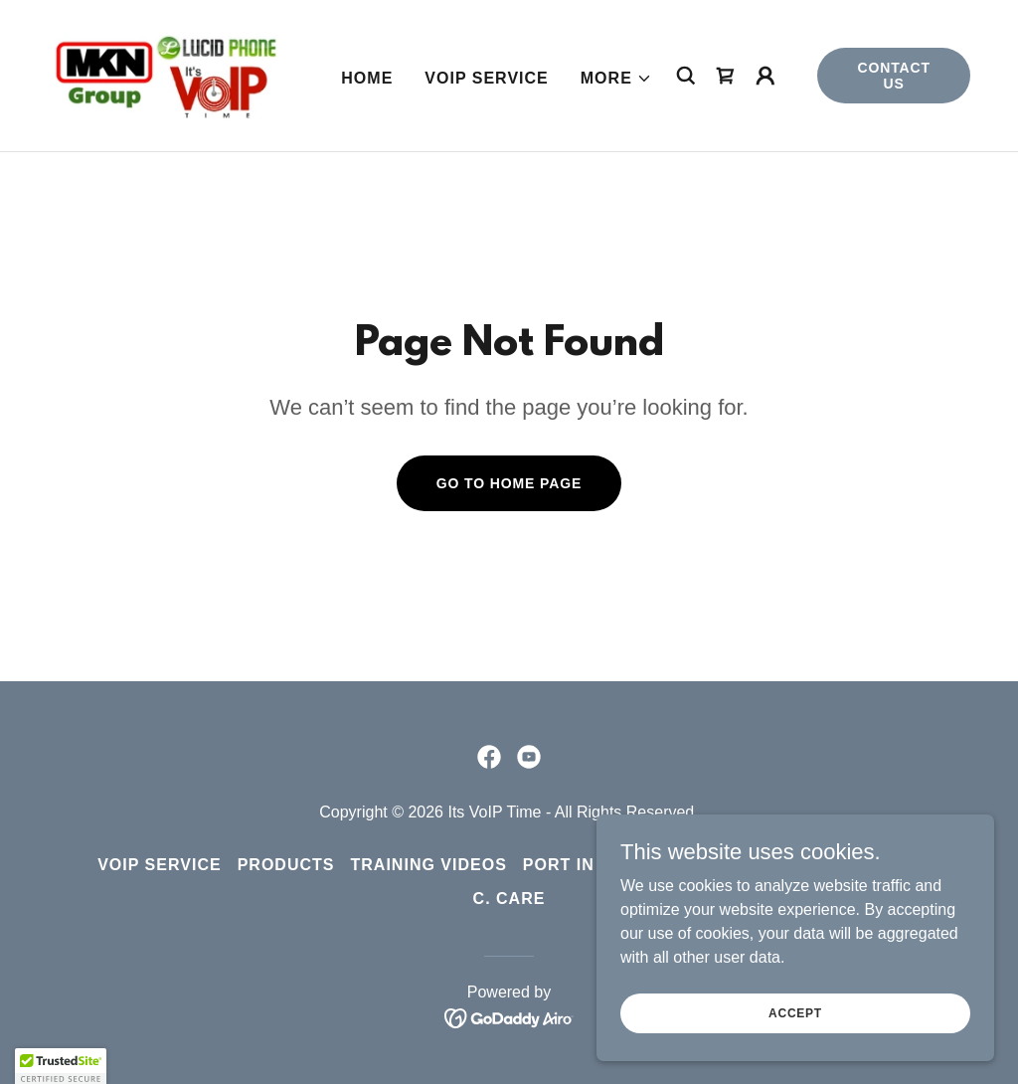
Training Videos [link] (429, 864)
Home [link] (367, 78)
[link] (164, 74)
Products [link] (286, 864)
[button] (616, 78)
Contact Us (894, 75)
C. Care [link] (509, 898)
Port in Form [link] (587, 864)
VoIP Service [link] (486, 78)
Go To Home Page (509, 483)
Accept (795, 1012)
